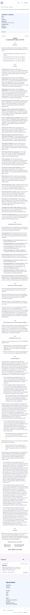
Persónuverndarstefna (20, 612)
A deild (7, 592)
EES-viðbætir (8, 601)
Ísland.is (4, 610)
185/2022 (13, 472)
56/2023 (19, 517)
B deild (7, 593)
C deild (7, 595)
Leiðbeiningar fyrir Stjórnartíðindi (11, 599)
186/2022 (19, 495)
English (26, 612)
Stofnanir (14, 612)
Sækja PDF (4, 31)
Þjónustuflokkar (10, 610)
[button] (18, 3)
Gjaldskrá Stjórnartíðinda (10, 602)
